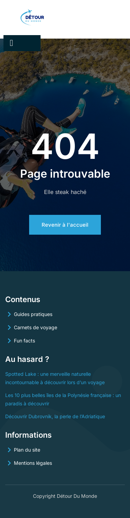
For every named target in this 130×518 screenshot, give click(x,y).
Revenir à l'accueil (65, 224)
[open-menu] (11, 43)
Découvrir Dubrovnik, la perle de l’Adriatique (55, 416)
